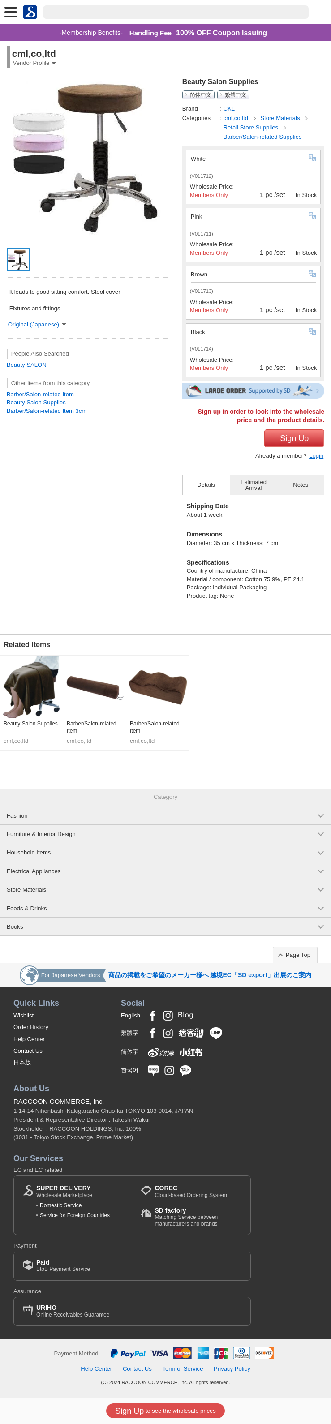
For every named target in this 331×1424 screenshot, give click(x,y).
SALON (36, 364)
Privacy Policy (232, 1368)
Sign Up (294, 438)
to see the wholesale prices (165, 1411)
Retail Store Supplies (252, 127)
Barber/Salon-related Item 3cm (47, 410)
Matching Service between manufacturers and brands (198, 1217)
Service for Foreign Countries (75, 1215)
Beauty (16, 364)
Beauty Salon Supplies (36, 402)
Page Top (298, 955)
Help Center (29, 1039)
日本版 (22, 1062)
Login (316, 455)
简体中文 (200, 95)
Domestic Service (61, 1205)
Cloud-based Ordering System (191, 1191)
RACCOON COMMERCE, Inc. (58, 1101)
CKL (229, 108)
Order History (30, 1027)
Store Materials (280, 118)
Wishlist (23, 1015)
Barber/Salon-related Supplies (263, 136)
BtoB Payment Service (63, 1266)
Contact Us (28, 1050)
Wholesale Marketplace (64, 1191)
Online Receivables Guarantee (72, 1311)
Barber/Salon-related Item (40, 394)
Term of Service (182, 1368)
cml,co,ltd (237, 118)
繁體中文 (235, 95)
